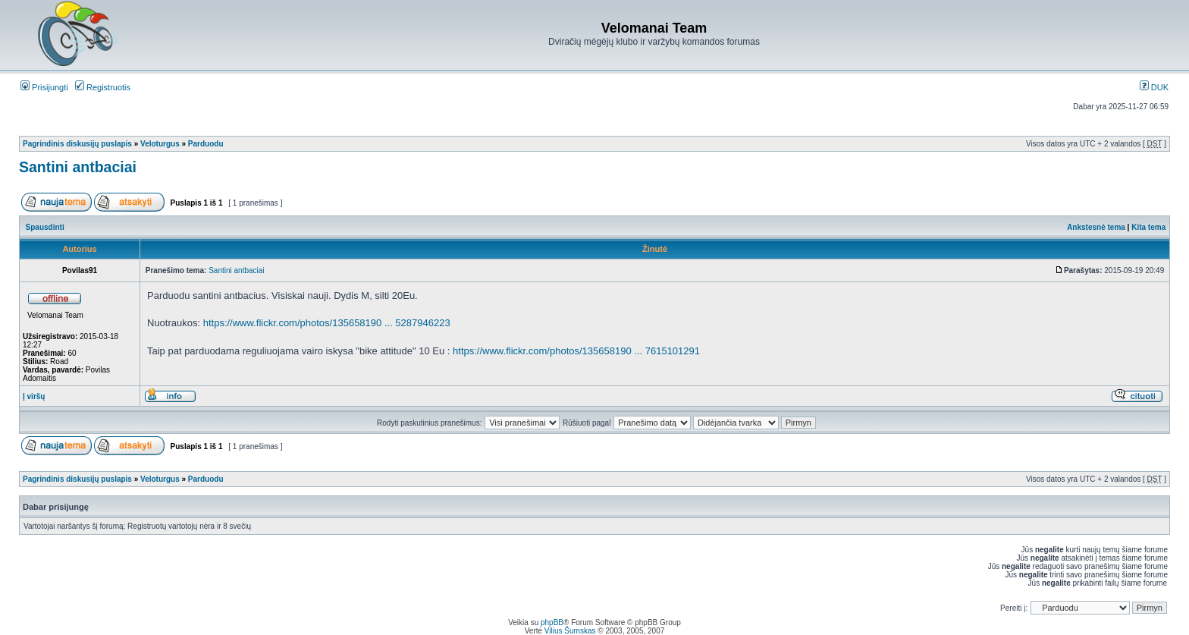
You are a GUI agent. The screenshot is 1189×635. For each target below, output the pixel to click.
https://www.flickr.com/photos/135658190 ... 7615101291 (576, 351)
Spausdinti (45, 227)
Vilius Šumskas (570, 631)
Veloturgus (160, 144)
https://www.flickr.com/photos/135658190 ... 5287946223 (326, 323)
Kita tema (1148, 227)
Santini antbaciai (77, 167)
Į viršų (34, 396)
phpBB (552, 622)
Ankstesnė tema (1096, 227)
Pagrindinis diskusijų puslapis (77, 144)
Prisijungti (44, 87)
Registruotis (102, 87)
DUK (1154, 87)
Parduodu (206, 144)
